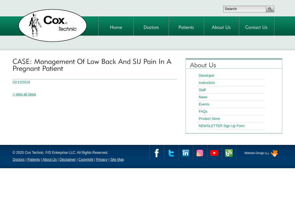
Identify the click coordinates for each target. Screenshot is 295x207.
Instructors (207, 83)
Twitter (171, 153)
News (203, 97)
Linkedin (185, 153)
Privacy (101, 160)
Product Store (209, 119)
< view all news (24, 94)
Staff (202, 90)
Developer (207, 76)
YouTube (214, 153)
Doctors (18, 160)
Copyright (86, 160)
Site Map (117, 160)
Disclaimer (68, 160)
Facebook (157, 153)
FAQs (203, 112)
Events (204, 104)
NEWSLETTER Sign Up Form (222, 126)
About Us (50, 160)
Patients (33, 160)
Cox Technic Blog (229, 153)
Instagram (200, 153)
